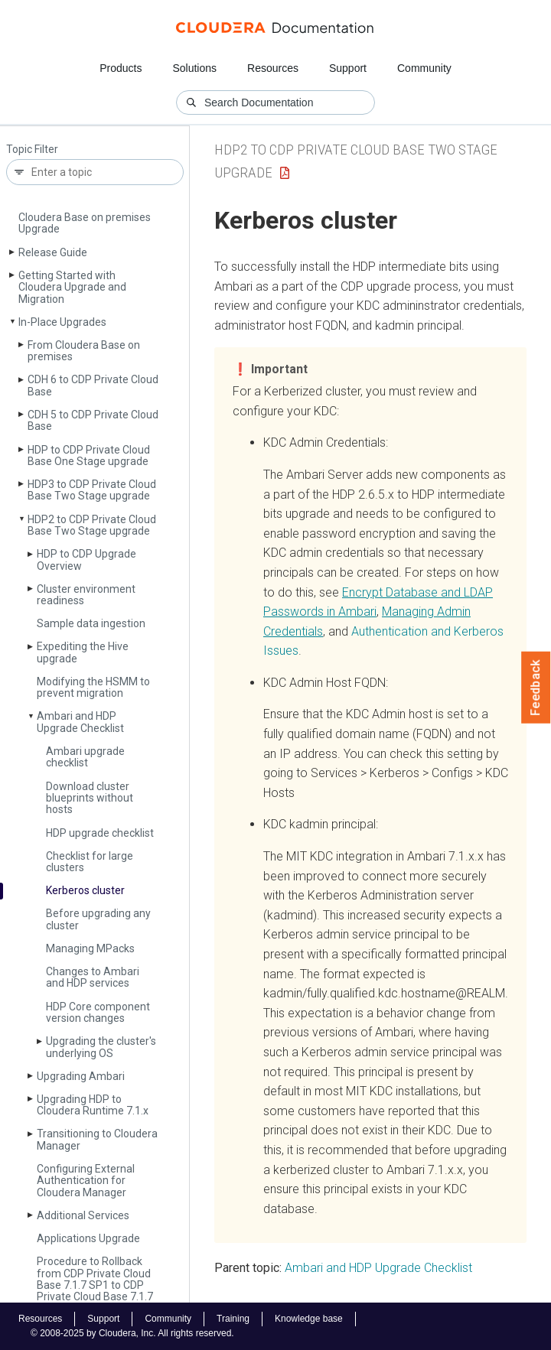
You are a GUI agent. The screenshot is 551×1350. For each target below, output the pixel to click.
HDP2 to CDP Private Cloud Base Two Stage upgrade (92, 525)
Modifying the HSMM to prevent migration (93, 687)
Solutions (194, 68)
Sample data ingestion (91, 623)
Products (120, 68)
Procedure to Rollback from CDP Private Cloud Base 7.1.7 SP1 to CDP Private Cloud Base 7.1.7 (95, 1279)
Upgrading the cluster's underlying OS (101, 1047)
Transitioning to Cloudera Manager (97, 1139)
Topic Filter (32, 149)
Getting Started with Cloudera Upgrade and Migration (72, 287)
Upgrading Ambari (81, 1076)
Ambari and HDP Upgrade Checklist (80, 722)
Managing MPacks (90, 948)
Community (424, 68)
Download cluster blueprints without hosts (89, 798)
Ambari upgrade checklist (85, 757)
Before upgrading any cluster (98, 919)
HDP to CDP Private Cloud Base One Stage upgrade (89, 455)
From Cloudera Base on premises (84, 351)
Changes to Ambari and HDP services (92, 977)
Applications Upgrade (88, 1238)
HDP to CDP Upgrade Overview (86, 559)
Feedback (536, 687)
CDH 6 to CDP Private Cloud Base (93, 385)
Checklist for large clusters (89, 861)
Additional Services (83, 1215)
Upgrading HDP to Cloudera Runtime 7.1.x (92, 1105)
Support (348, 68)
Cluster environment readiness (86, 595)
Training (233, 1318)
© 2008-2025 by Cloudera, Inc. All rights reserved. (132, 1333)
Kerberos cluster (85, 890)
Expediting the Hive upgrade (83, 652)
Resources (272, 68)
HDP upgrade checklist (100, 833)
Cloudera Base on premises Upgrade (84, 223)
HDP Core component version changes (98, 1012)
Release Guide (52, 252)
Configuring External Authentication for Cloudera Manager (86, 1181)
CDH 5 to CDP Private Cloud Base (93, 420)
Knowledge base (309, 1318)
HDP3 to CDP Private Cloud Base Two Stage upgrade (92, 490)
